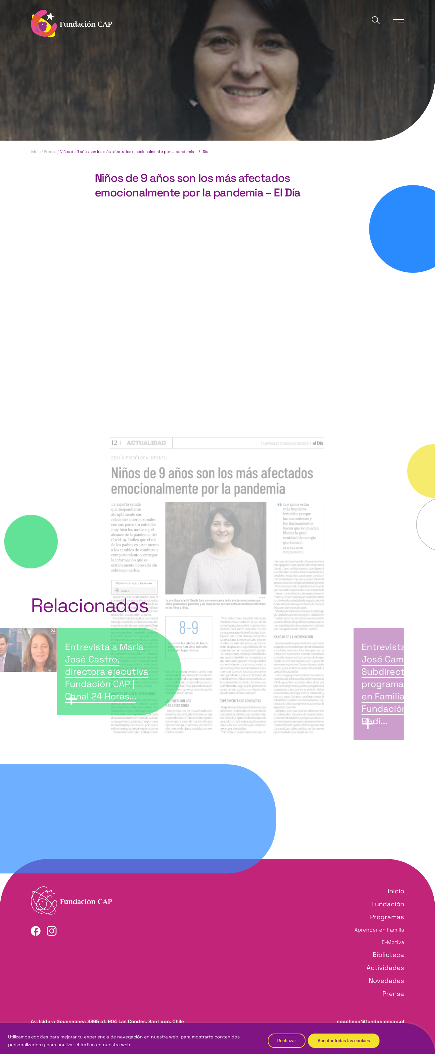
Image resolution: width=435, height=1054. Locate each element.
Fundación (387, 904)
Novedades (386, 980)
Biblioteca (388, 954)
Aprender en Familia (379, 929)
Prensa (50, 151)
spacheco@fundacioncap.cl (370, 1021)
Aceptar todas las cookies (343, 1040)
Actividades (385, 967)
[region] (217, 1038)
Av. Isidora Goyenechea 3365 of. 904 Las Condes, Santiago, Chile (107, 1021)
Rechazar (286, 1040)
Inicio (36, 151)
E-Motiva (393, 942)
